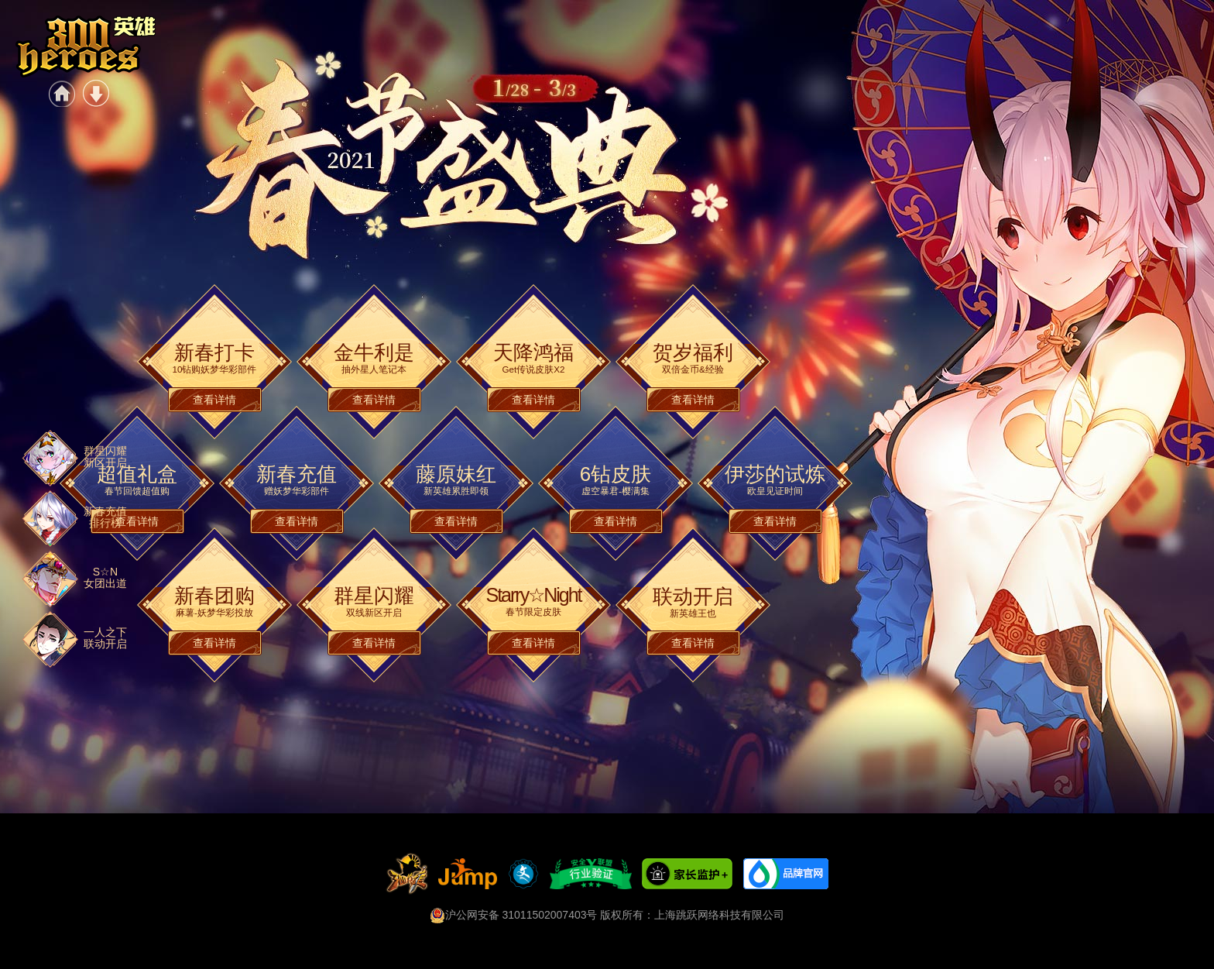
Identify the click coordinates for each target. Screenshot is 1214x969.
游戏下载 (96, 93)
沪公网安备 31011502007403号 (514, 915)
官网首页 (62, 93)
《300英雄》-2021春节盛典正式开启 (85, 46)
